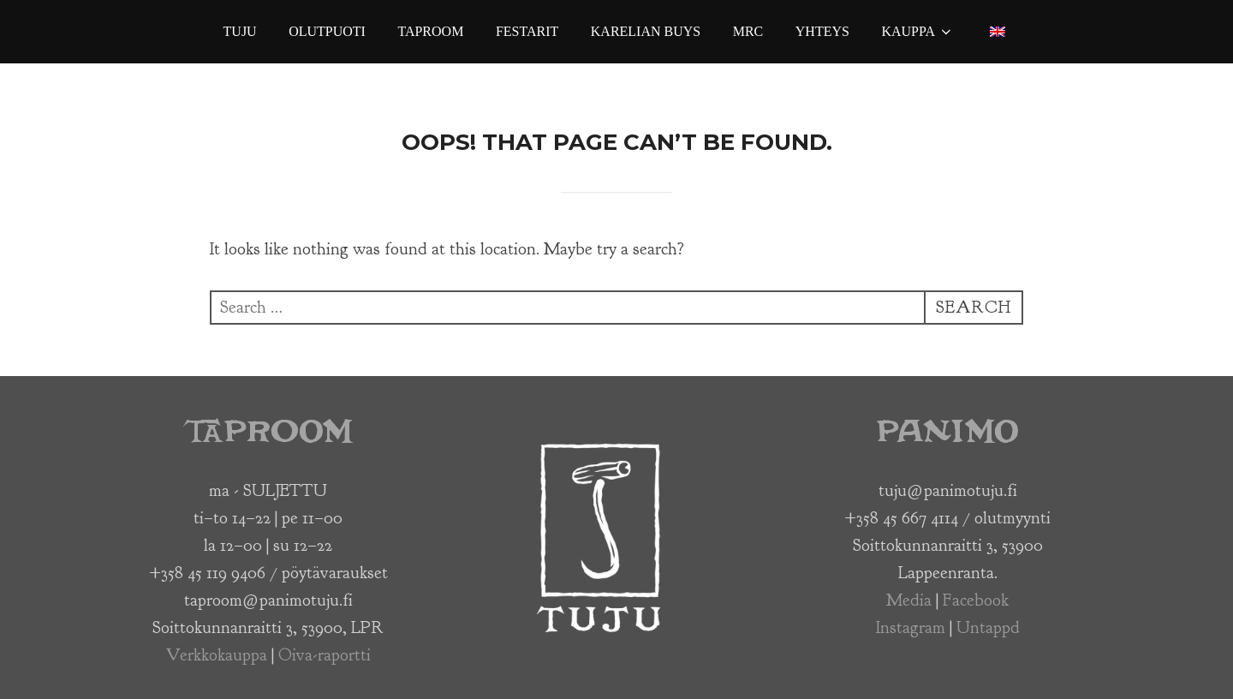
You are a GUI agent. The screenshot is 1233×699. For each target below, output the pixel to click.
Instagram (910, 627)
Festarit (527, 31)
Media (909, 600)
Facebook (976, 600)
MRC (748, 31)
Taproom (430, 31)
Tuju (240, 31)
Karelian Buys (645, 31)
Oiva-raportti (324, 655)
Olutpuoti (327, 31)
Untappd (988, 627)
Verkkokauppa (216, 655)
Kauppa (917, 31)
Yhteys (822, 31)
